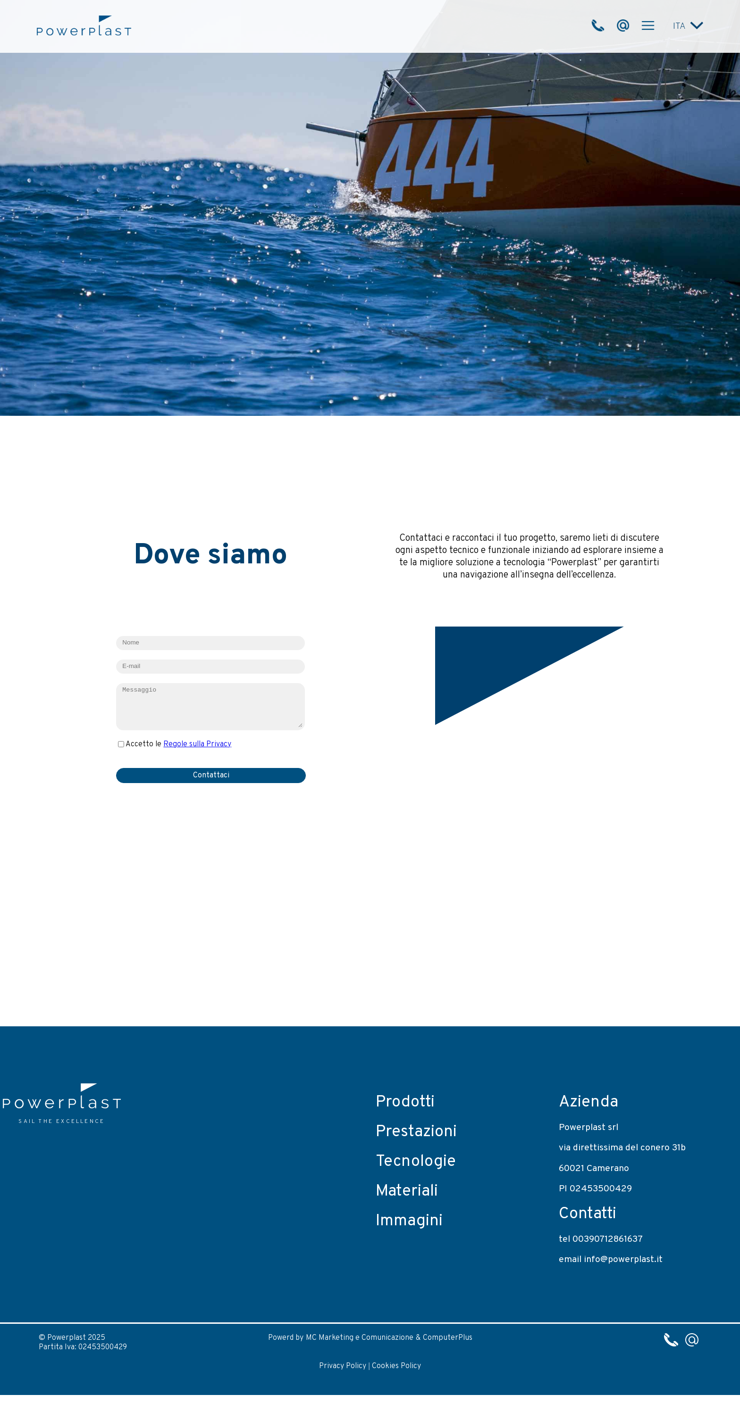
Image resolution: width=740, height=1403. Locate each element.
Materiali (407, 1191)
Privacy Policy (342, 1366)
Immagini (409, 1221)
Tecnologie (416, 1162)
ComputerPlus (447, 1338)
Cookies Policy (396, 1366)
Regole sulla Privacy (197, 744)
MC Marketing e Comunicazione (359, 1338)
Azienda (588, 1102)
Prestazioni (416, 1132)
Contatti (587, 1214)
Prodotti (405, 1102)
